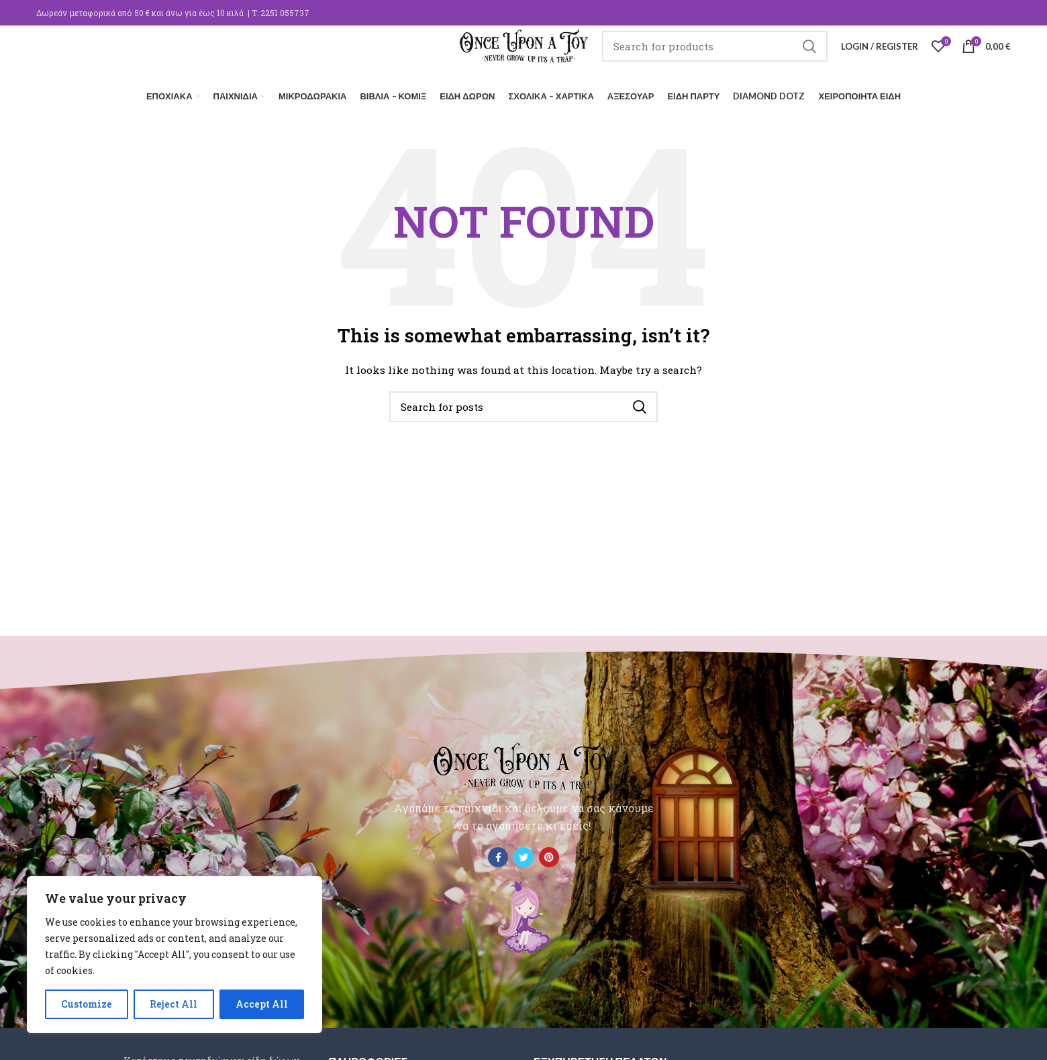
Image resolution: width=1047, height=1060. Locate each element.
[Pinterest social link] (549, 853)
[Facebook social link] (498, 853)
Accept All (262, 1004)
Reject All (173, 1004)
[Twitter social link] (523, 853)
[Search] (730, 57)
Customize (86, 1004)
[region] (174, 954)
